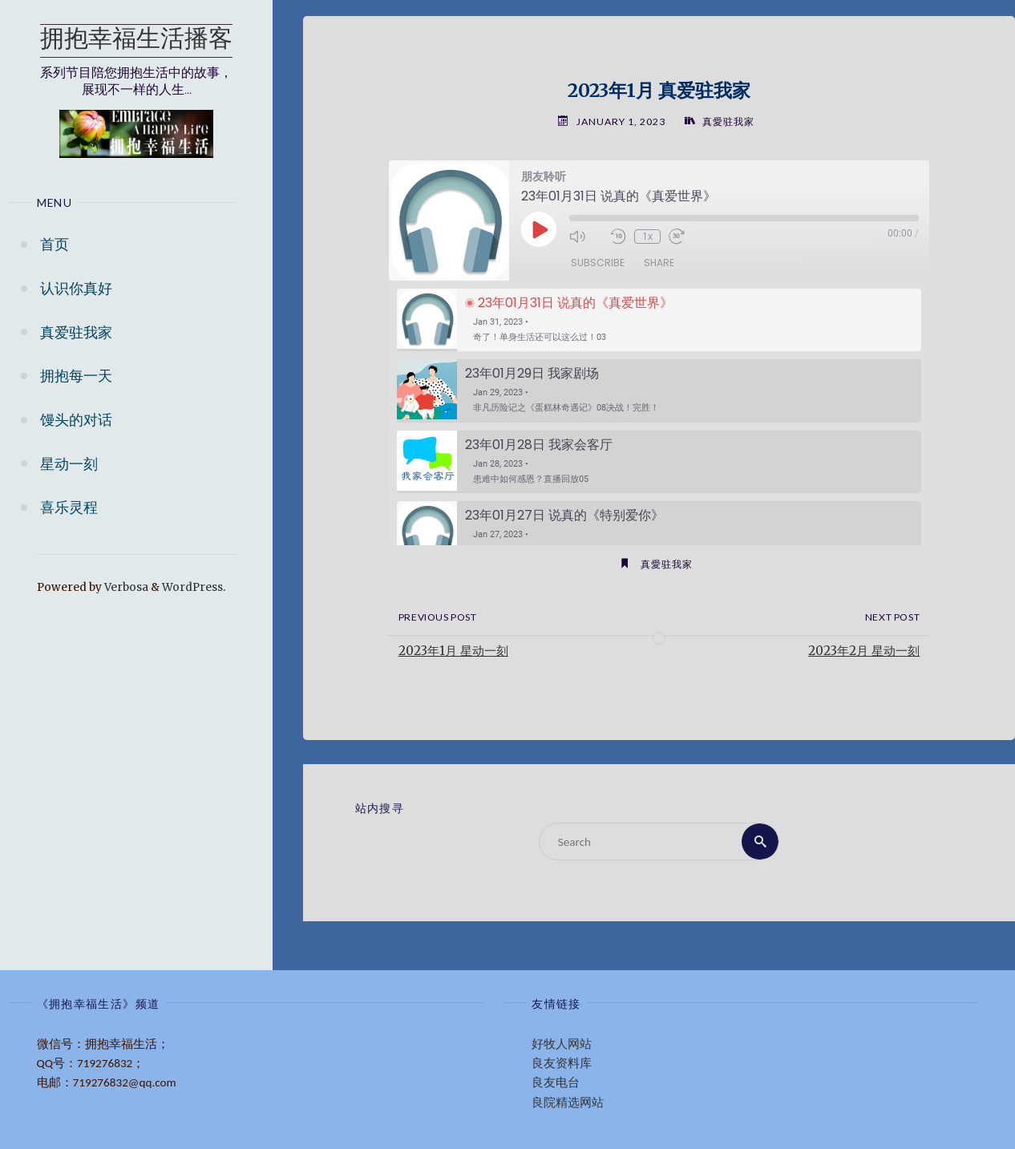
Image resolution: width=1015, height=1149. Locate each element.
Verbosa (125, 587)
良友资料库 (562, 1063)
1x (647, 236)
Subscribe (598, 262)
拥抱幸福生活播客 (136, 40)
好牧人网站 (562, 1044)
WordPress (192, 587)
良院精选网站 (568, 1102)
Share (659, 262)
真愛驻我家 (728, 121)
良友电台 (556, 1082)
